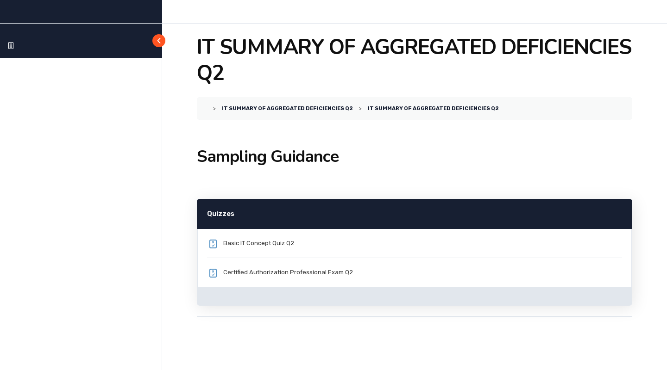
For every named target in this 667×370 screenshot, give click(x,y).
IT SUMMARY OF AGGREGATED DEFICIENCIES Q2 (287, 108)
